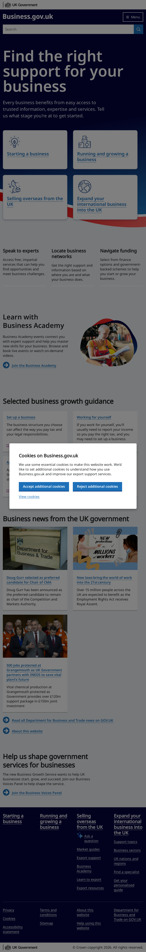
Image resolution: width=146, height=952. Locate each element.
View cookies (29, 496)
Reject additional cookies (97, 486)
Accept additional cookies (44, 486)
